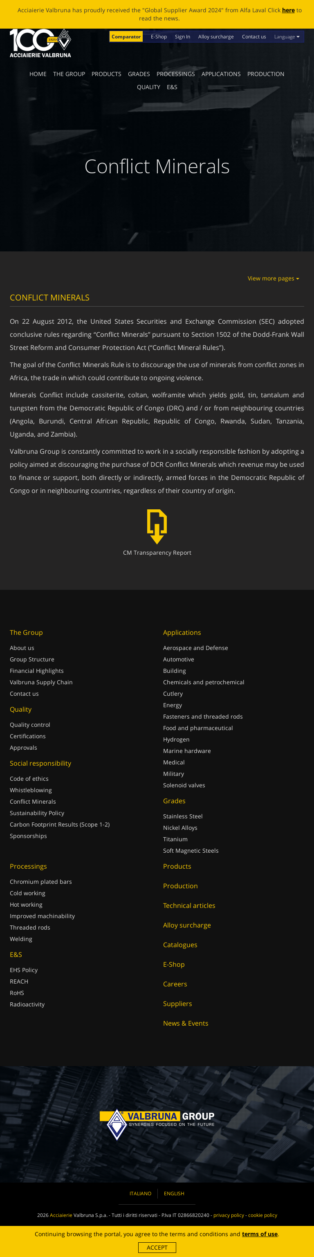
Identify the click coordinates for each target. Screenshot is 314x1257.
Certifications (28, 736)
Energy (172, 705)
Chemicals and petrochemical (203, 682)
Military (173, 774)
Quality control (30, 724)
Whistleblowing (31, 790)
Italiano (140, 1193)
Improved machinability (42, 916)
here (288, 10)
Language (287, 36)
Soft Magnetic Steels (191, 850)
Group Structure (32, 659)
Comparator (126, 36)
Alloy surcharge (216, 36)
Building (174, 670)
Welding (21, 939)
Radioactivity (27, 1004)
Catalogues (180, 944)
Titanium (175, 839)
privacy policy (228, 1215)
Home (38, 74)
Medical (174, 762)
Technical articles (189, 905)
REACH (19, 981)
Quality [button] (148, 87)
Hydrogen (176, 739)
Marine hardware (187, 751)
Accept (157, 1247)
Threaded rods (30, 927)
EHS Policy (24, 970)
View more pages (273, 278)
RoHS (17, 993)
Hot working (26, 904)
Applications (221, 74)
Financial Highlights (37, 670)
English (174, 1193)
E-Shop (159, 36)
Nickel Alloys (180, 827)
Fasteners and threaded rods (203, 716)
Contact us (254, 36)
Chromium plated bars (41, 881)
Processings (176, 74)
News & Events (186, 1023)
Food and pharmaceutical (198, 728)
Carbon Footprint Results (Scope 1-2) (60, 824)
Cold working (27, 893)
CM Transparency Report (157, 532)
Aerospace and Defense (195, 648)
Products (106, 74)
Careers (175, 983)
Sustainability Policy (37, 813)
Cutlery (173, 693)
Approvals (23, 747)
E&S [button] (172, 87)
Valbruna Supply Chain (41, 682)
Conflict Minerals (33, 801)
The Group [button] (69, 74)
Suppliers (177, 1003)
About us (22, 648)
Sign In (182, 36)
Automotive (178, 659)
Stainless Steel (183, 816)
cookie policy (262, 1215)
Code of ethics (29, 778)
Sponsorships (28, 836)
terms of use (260, 1234)
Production (266, 74)
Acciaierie (61, 1215)
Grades (139, 74)
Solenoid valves (184, 785)
